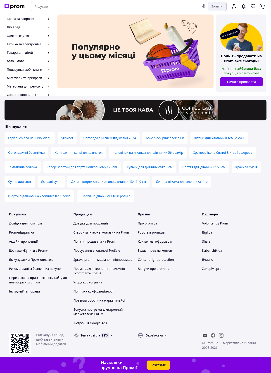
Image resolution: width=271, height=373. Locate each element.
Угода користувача (88, 282)
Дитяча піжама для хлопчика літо (182, 181)
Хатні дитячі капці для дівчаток (78, 152)
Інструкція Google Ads (90, 323)
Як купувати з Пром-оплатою (31, 259)
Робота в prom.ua (151, 232)
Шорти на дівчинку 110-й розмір (106, 196)
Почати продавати (241, 82)
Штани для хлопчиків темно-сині (219, 138)
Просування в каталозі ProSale (97, 250)
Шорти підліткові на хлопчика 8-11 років (39, 196)
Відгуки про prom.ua (153, 268)
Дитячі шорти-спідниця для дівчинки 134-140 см (108, 181)
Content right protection (156, 259)
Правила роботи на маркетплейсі (99, 300)
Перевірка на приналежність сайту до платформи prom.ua (38, 279)
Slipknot (67, 138)
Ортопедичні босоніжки (26, 152)
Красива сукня (246, 167)
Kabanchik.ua (212, 250)
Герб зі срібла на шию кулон (29, 138)
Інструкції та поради (24, 291)
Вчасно (207, 259)
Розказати (158, 365)
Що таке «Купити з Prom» (28, 250)
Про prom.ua (147, 223)
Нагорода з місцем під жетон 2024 (109, 138)
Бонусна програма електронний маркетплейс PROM (98, 311)
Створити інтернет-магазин (95, 232)
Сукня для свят (19, 181)
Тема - (90, 335)
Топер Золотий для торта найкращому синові (82, 167)
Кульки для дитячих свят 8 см (149, 167)
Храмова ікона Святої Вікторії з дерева (222, 152)
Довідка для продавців (91, 223)
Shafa (206, 241)
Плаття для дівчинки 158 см (203, 167)
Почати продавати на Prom (94, 241)
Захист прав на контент (156, 250)
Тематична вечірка (22, 167)
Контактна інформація (155, 241)
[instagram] (221, 335)
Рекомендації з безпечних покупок (35, 268)
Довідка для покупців (25, 223)
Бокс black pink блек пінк (165, 138)
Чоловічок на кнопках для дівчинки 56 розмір (147, 152)
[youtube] (205, 335)
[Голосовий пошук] (204, 6)
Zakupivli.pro (211, 268)
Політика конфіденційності (94, 291)
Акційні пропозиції (23, 241)
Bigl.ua (207, 232)
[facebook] (213, 335)
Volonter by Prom (215, 223)
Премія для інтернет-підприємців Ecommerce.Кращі (99, 270)
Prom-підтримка (21, 232)
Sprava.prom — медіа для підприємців (103, 259)
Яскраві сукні (51, 181)
